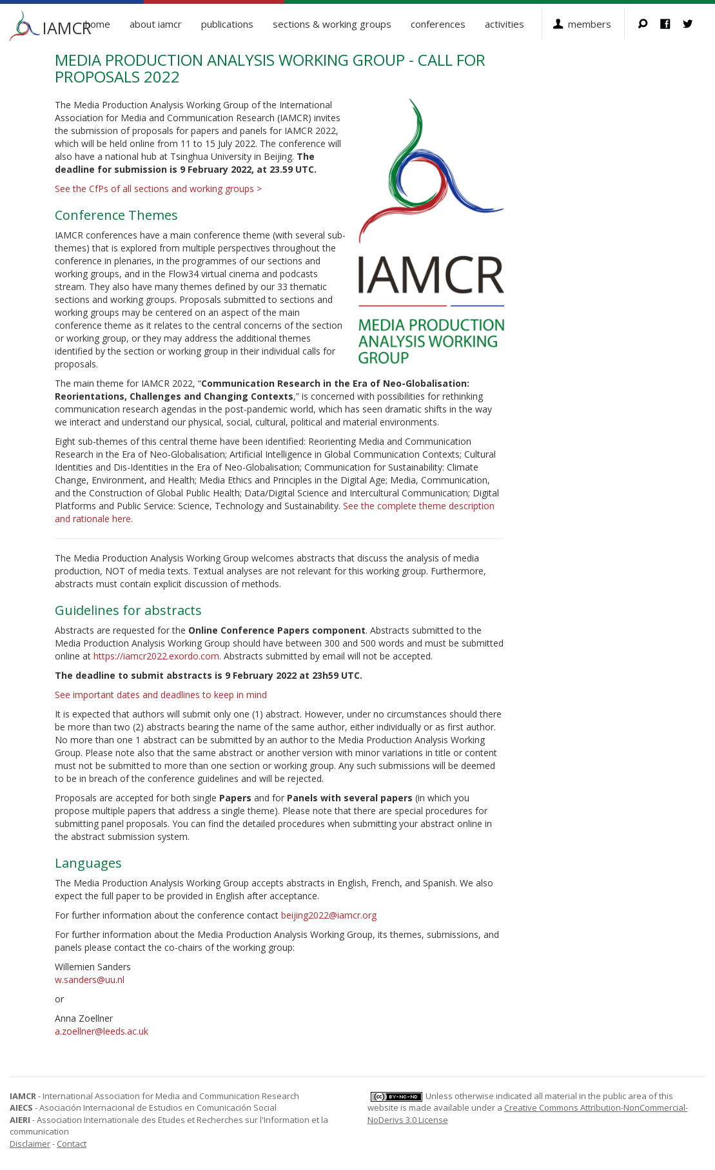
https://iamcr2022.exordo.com (156, 656)
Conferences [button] (438, 23)
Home (97, 23)
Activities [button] (504, 23)
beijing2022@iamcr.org (329, 915)
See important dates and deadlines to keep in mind (161, 694)
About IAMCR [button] (156, 23)
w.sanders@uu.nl (89, 979)
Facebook (671, 24)
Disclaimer (30, 1143)
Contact (71, 1143)
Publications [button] (227, 23)
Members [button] (589, 23)
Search (649, 24)
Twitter (694, 24)
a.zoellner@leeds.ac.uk (101, 1031)
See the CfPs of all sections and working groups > (158, 188)
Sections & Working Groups (332, 23)
